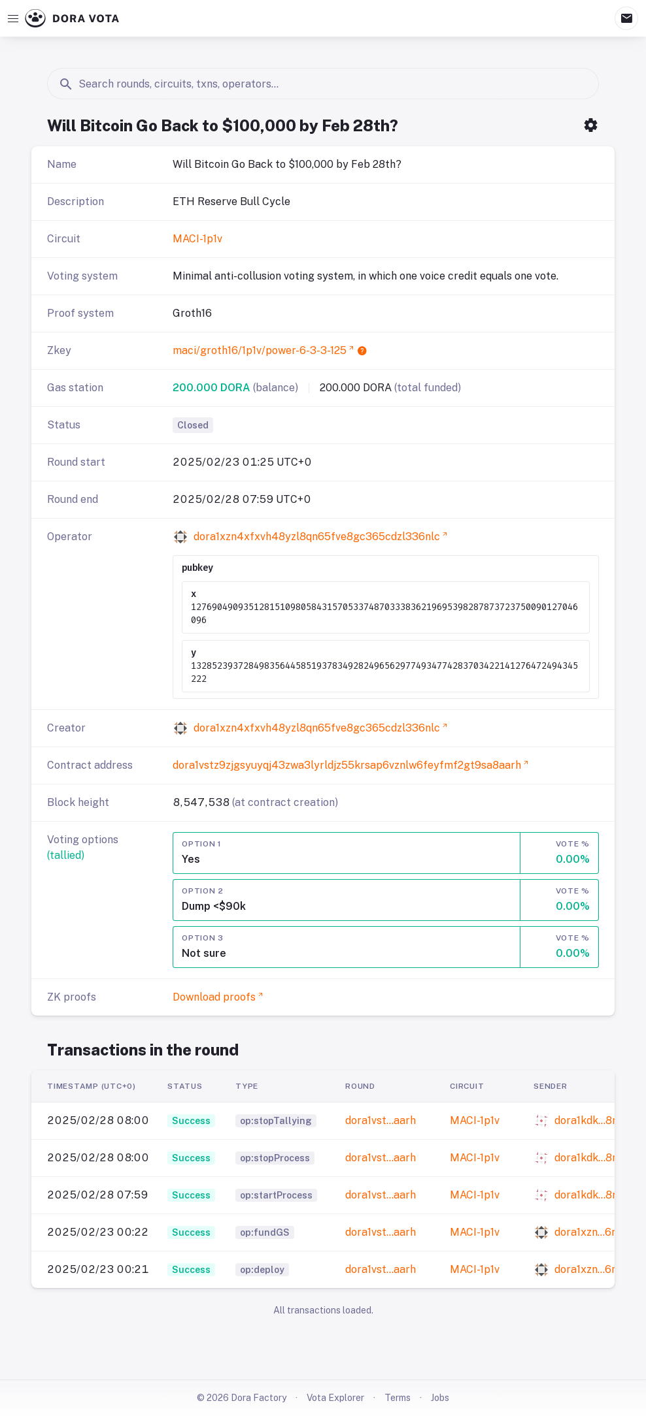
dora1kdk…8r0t (591, 1120)
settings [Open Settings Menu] (591, 125)
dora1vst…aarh (380, 1120)
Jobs (440, 1397)
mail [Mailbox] (626, 18)
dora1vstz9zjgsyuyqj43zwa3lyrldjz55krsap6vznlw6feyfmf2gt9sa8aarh (347, 765)
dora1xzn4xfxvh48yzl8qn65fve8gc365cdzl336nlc (317, 536)
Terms (397, 1397)
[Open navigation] (13, 18)
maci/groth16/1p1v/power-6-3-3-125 (260, 350)
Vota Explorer (335, 1397)
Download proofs (214, 997)
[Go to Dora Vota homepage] (72, 18)
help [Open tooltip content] (362, 350)
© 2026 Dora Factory (241, 1397)
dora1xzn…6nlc (590, 1232)
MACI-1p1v (197, 239)
